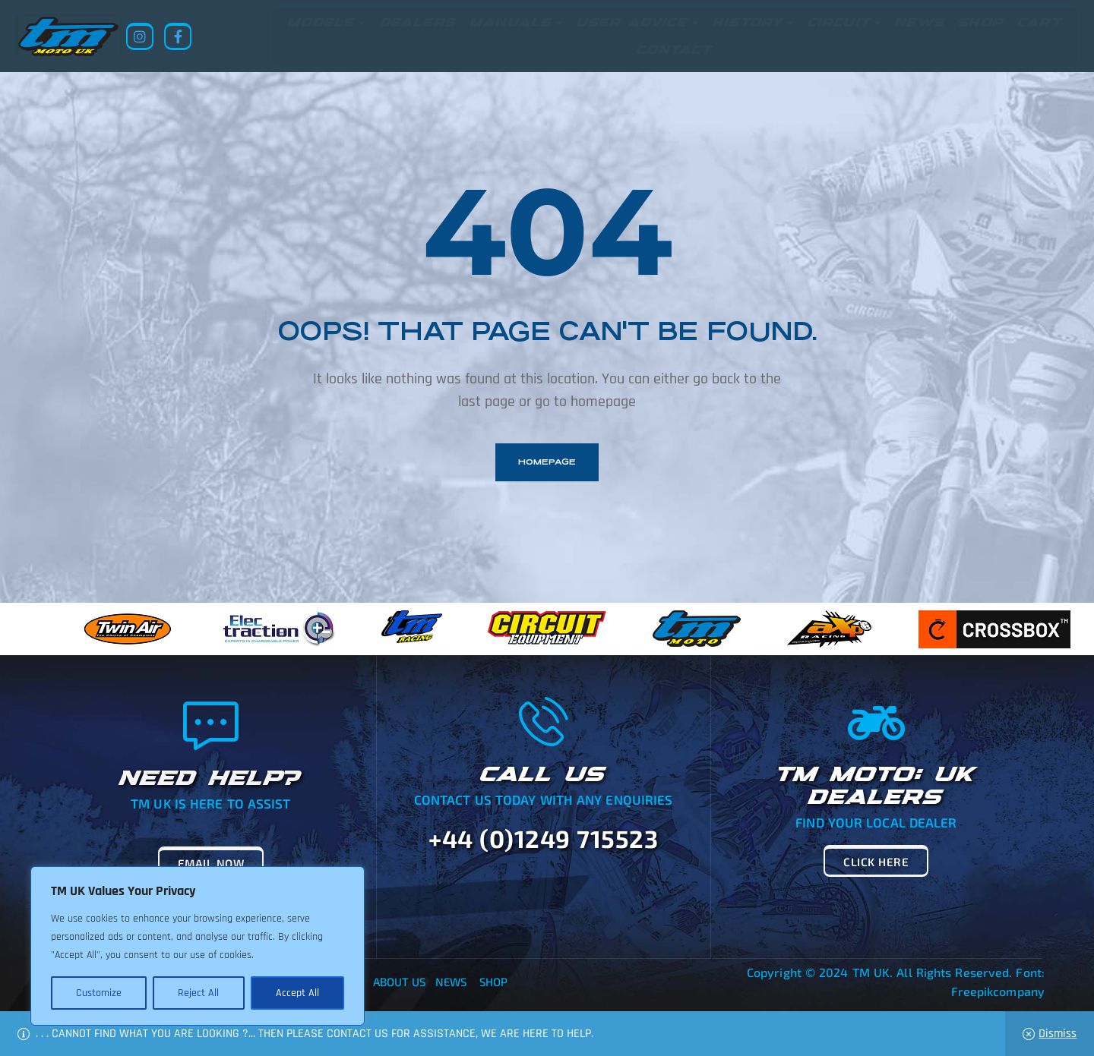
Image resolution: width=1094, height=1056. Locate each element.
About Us (399, 981)
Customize (99, 993)
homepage (547, 462)
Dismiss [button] (1058, 1034)
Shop (493, 981)
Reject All (198, 993)
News (450, 981)
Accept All (297, 993)
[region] (197, 946)
